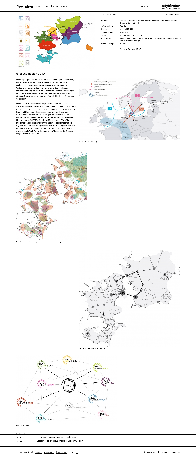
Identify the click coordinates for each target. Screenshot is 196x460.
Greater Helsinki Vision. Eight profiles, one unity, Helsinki (60, 441)
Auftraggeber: (107, 26)
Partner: (104, 35)
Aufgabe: (105, 21)
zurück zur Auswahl (109, 14)
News (45, 6)
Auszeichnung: (107, 44)
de (142, 6)
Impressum (49, 452)
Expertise (65, 6)
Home (38, 6)
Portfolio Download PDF (130, 49)
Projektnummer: (108, 32)
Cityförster (54, 6)
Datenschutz (61, 452)
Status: (104, 29)
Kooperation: (106, 38)
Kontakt (38, 452)
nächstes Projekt (172, 14)
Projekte (24, 7)
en (146, 6)
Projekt (22, 437)
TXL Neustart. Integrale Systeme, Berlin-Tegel (56, 437)
